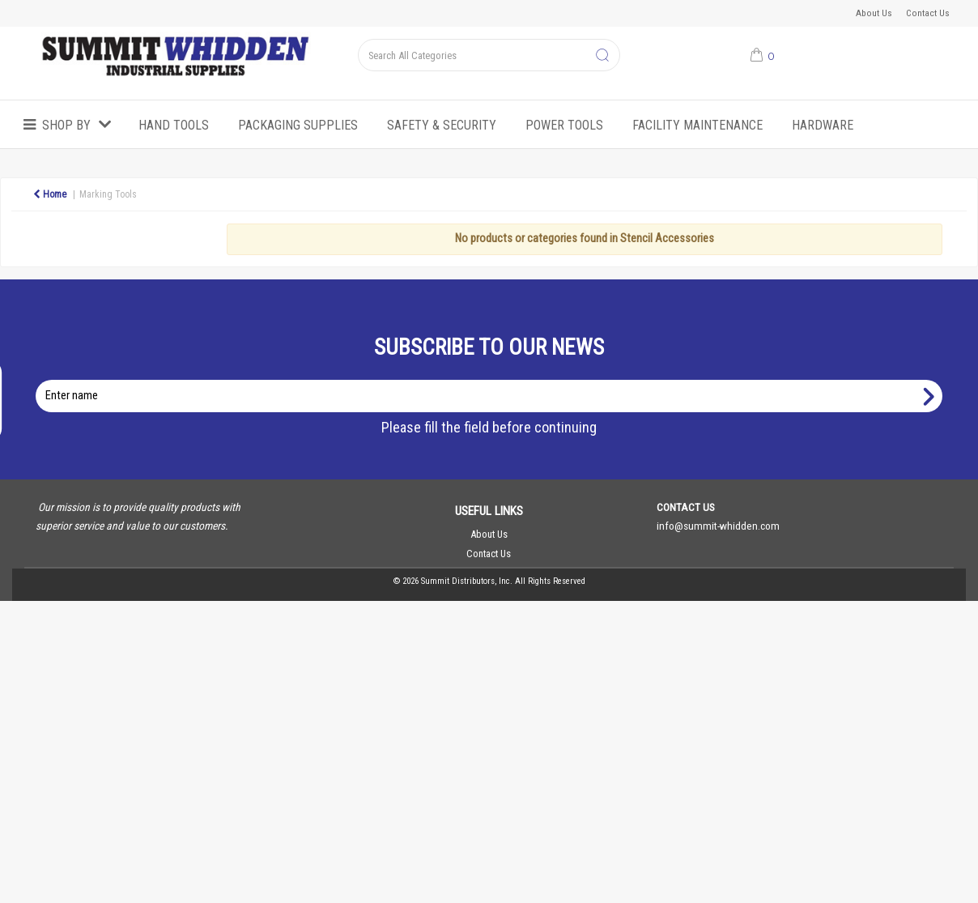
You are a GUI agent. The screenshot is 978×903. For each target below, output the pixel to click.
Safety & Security (441, 125)
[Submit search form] (602, 56)
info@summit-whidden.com (718, 525)
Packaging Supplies (298, 125)
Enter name (493, 379)
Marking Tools (108, 194)
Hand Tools (173, 125)
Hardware (822, 125)
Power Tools (564, 125)
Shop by (66, 125)
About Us (874, 13)
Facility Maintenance (697, 125)
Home (49, 194)
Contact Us (928, 13)
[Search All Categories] (488, 55)
